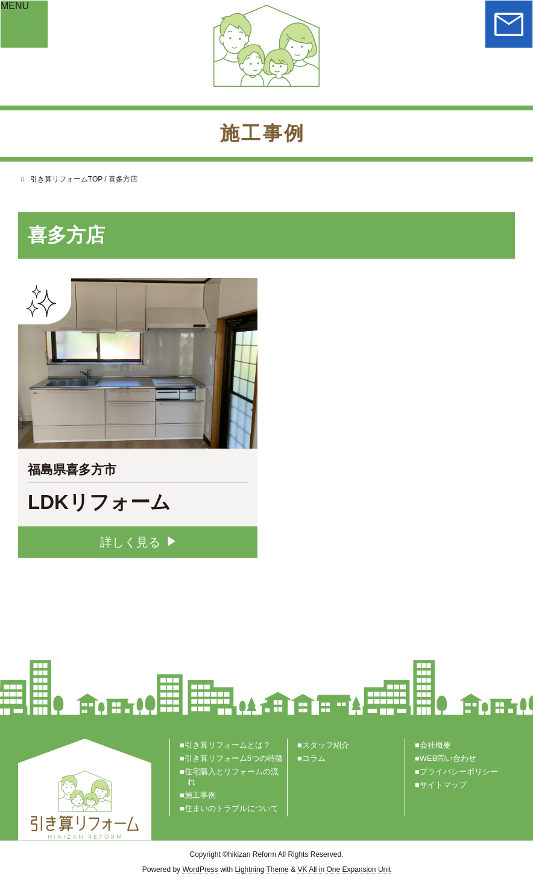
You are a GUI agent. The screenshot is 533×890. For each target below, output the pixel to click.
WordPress (200, 869)
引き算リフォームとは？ (227, 744)
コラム (314, 757)
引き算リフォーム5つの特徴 (233, 757)
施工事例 (200, 795)
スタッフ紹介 (325, 744)
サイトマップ (443, 784)
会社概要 (435, 744)
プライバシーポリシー (459, 770)
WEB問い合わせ (448, 757)
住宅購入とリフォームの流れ (231, 776)
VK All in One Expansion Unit (344, 869)
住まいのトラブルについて (231, 808)
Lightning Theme (262, 869)
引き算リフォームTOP (60, 179)
